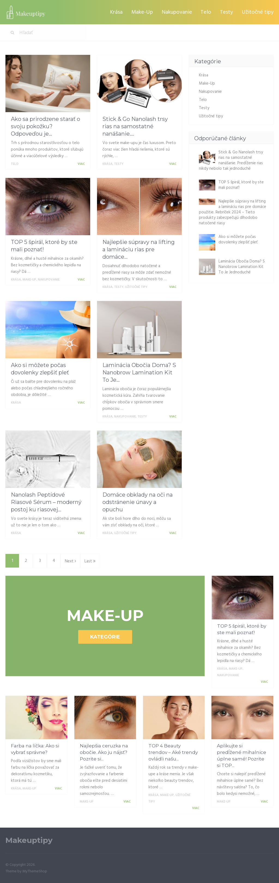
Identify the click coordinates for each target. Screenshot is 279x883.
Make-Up (144, 12)
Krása (118, 12)
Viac (82, 164)
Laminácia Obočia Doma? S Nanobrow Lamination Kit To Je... (139, 372)
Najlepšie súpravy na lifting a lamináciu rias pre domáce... (138, 249)
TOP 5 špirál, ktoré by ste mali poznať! (241, 185)
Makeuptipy (29, 840)
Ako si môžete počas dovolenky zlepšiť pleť (238, 240)
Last (90, 561)
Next (70, 561)
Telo (207, 12)
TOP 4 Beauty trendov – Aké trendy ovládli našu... (173, 752)
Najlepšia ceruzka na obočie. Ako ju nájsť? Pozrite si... (104, 752)
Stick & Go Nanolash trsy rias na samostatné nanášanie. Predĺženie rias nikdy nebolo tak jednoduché (231, 160)
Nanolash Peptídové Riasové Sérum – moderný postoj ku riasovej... (46, 502)
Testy (226, 12)
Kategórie (105, 637)
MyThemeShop (34, 871)
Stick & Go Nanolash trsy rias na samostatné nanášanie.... (135, 126)
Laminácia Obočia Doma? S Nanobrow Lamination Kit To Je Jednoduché (242, 267)
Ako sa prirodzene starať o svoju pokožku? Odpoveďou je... (45, 126)
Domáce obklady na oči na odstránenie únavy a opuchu (137, 502)
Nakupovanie (178, 12)
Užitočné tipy (258, 12)
